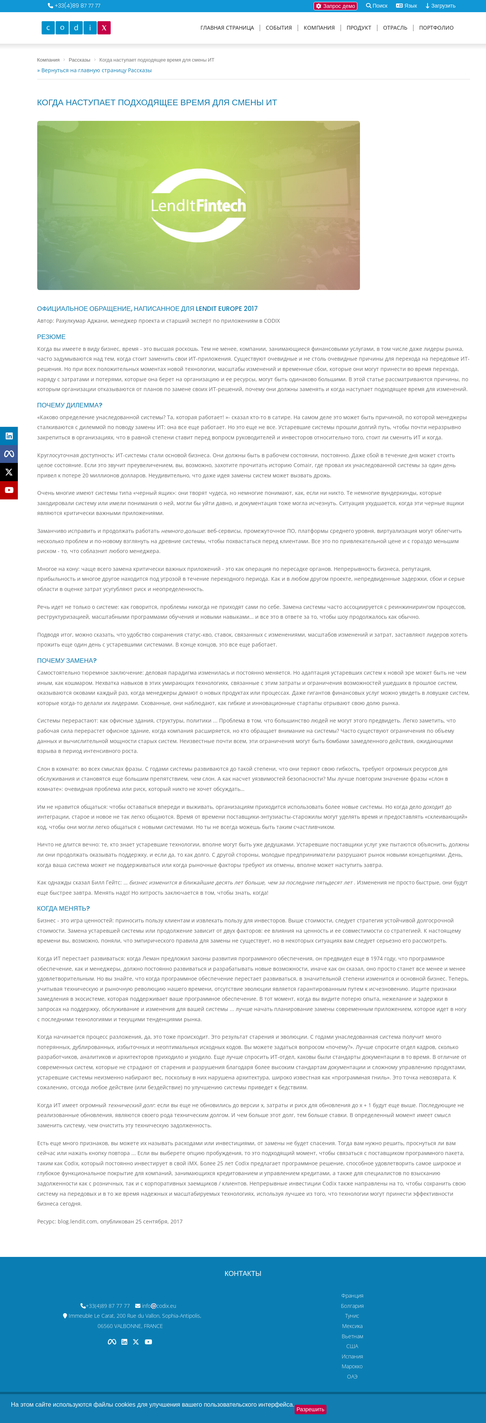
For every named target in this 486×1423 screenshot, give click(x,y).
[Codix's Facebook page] (113, 1341)
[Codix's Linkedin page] (125, 1341)
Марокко (352, 1366)
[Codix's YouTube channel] (148, 1341)
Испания (352, 1356)
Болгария (352, 1305)
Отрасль (395, 28)
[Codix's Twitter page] (137, 1341)
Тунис (352, 1315)
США (352, 1346)
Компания (319, 28)
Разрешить (310, 1409)
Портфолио (436, 28)
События (279, 28)
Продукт (359, 28)
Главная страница (227, 28)
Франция (352, 1295)
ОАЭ (352, 1376)
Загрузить (441, 6)
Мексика (352, 1326)
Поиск (380, 6)
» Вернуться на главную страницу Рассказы (94, 70)
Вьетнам (352, 1336)
